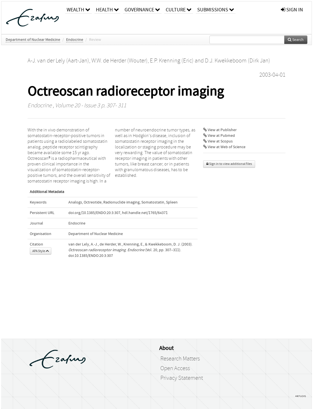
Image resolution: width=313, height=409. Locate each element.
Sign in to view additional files (229, 164)
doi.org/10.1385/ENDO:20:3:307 (94, 213)
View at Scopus (218, 141)
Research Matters (180, 358)
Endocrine (74, 39)
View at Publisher (220, 130)
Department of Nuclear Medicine (33, 39)
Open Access (175, 368)
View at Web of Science (224, 147)
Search (296, 39)
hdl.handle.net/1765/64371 (145, 213)
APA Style (40, 251)
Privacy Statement (181, 378)
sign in (292, 10)
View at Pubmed (219, 135)
